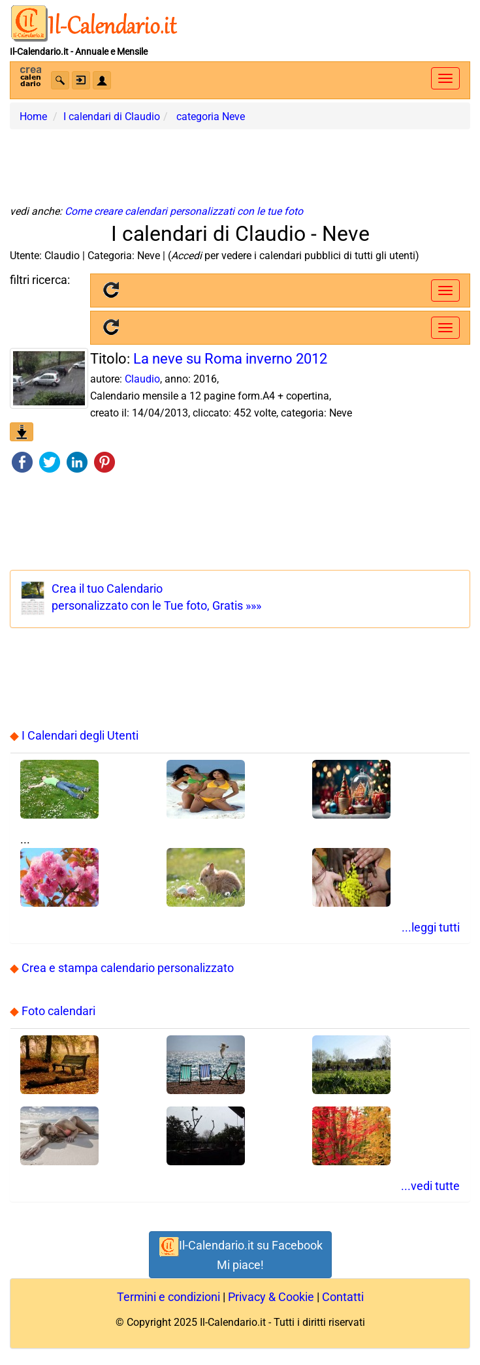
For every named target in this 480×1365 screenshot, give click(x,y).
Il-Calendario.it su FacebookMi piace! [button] (240, 1254)
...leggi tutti (431, 927)
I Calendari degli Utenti (80, 735)
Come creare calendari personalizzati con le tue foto (184, 211)
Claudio (142, 379)
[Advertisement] (240, 162)
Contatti (343, 1297)
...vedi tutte (430, 1186)
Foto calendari (58, 1011)
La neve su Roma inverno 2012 (230, 359)
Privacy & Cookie (271, 1297)
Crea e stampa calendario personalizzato (128, 968)
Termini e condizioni (168, 1297)
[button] (60, 80)
